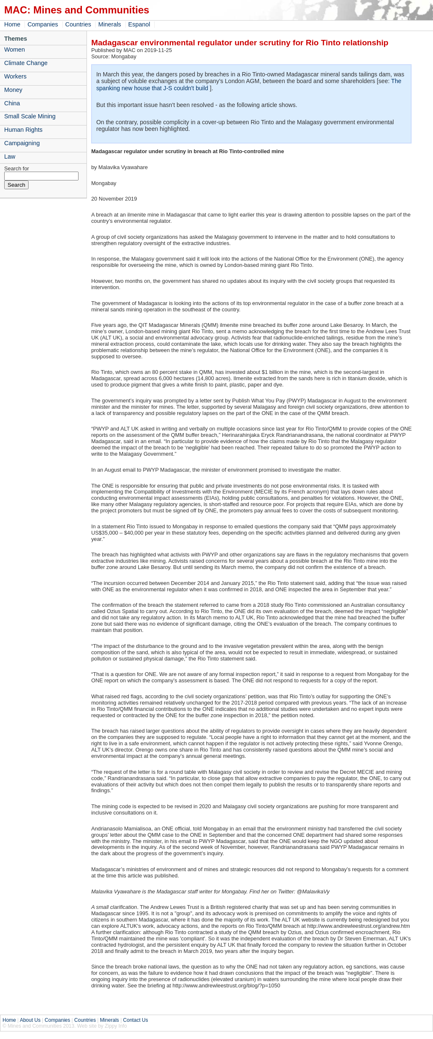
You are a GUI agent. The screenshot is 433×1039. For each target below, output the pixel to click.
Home (12, 24)
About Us (30, 1020)
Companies (42, 24)
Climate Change (25, 63)
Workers (15, 76)
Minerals (109, 24)
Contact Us (135, 1020)
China (12, 103)
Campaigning (22, 143)
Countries (78, 24)
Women (14, 49)
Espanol (139, 24)
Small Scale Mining (29, 116)
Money (13, 89)
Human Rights (23, 129)
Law (9, 156)
